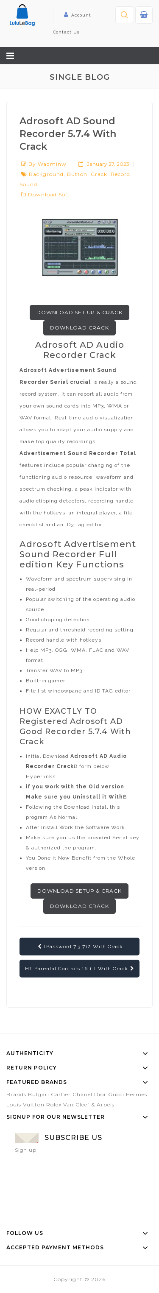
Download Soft (49, 194)
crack (99, 174)
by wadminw (47, 164)
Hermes (136, 1094)
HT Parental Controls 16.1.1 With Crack (79, 969)
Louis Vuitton (25, 1104)
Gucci (116, 1094)
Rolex (53, 1104)
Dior (100, 1094)
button (77, 174)
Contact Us (66, 32)
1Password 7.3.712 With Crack (80, 947)
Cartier (61, 1094)
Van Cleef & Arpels (88, 1104)
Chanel (82, 1094)
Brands (16, 1094)
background (46, 174)
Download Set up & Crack (79, 312)
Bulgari (38, 1094)
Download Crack (79, 327)
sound (28, 184)
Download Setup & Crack (79, 891)
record (120, 174)
